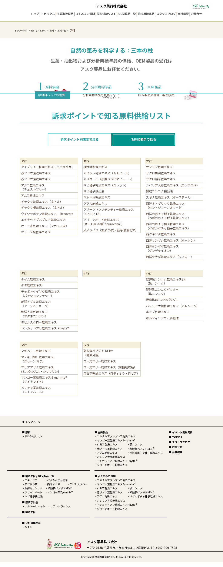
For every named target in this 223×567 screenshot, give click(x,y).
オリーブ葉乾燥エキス (37, 237)
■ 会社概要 (175, 457)
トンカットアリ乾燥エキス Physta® (45, 333)
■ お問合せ (175, 452)
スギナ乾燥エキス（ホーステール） (169, 202)
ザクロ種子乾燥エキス (162, 184)
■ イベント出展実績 (181, 437)
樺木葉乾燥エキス (95, 172)
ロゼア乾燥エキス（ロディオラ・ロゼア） (111, 378)
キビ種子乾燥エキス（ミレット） (106, 190)
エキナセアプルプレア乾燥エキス (45, 224)
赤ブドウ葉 (31, 489)
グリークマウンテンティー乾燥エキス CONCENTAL (108, 216)
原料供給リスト (106, 14)
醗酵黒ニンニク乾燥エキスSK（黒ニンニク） (165, 286)
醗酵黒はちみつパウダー (162, 304)
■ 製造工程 (29, 517)
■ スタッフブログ (179, 447)
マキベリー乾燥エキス (36, 356)
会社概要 (183, 14)
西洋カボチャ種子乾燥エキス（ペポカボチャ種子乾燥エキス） (168, 220)
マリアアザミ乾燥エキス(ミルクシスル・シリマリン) (40, 374)
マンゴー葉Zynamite (60, 497)
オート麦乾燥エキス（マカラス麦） (45, 231)
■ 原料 (26, 437)
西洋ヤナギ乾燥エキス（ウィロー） (170, 261)
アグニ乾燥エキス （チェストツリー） (35, 192)
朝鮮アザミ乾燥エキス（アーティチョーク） (36, 308)
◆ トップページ (31, 426)
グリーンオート (33, 497)
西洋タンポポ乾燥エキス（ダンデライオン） (162, 253)
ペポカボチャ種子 (57, 485)
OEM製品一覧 (127, 14)
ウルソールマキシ (35, 511)
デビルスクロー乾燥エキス (40, 327)
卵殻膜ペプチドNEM (60, 493)
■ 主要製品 (101, 437)
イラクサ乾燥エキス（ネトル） (42, 206)
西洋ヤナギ (53, 489)
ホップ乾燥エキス (158, 317)
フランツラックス (60, 511)
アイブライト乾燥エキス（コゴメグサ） (47, 172)
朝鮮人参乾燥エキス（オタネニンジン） (34, 319)
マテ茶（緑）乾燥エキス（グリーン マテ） (37, 364)
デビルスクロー (78, 489)
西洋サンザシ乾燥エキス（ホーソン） (171, 245)
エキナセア (31, 485)
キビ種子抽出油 (93, 196)
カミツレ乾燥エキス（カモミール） (107, 178)
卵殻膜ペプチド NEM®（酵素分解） (98, 358)
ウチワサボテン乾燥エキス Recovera (47, 218)
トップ (35, 14)
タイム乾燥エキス (33, 284)
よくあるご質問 (85, 14)
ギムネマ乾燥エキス (96, 202)
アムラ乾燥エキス (32, 200)
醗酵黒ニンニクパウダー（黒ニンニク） (162, 296)
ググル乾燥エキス (95, 208)
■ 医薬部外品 (30, 507)
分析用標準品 (146, 14)
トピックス (48, 14)
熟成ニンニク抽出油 (159, 196)
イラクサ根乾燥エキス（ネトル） (43, 212)
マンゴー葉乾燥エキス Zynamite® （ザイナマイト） (44, 384)
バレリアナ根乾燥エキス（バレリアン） (172, 311)
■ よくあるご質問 (105, 481)
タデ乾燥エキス (31, 290)
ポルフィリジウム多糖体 (162, 323)
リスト (28, 532)
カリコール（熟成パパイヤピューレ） (108, 184)
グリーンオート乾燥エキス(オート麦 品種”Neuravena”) (102, 226)
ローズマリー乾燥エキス (99, 366)
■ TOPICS (175, 442)
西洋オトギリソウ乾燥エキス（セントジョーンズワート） (165, 210)
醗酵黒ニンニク (34, 493)
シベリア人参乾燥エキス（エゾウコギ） (173, 190)
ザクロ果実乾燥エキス (162, 178)
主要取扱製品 (65, 14)
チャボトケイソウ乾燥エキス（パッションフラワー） (40, 298)
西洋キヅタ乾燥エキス (161, 239)
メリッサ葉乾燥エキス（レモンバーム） (36, 394)
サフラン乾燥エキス (159, 172)
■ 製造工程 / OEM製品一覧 (38, 481)
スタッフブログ (166, 14)
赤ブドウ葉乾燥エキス (36, 178)
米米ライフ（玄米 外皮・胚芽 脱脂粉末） (110, 235)
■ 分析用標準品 (31, 528)
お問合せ (196, 14)
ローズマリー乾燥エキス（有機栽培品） (110, 372)
